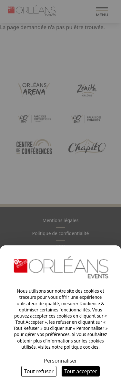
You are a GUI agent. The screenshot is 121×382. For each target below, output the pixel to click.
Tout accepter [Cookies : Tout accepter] (80, 371)
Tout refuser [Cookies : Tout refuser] (39, 371)
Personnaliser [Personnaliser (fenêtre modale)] (60, 360)
